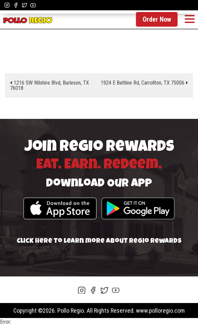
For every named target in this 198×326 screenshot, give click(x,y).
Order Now (157, 19)
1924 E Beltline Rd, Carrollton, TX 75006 (142, 83)
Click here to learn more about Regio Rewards (99, 241)
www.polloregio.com (160, 310)
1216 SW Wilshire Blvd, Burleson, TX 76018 (49, 85)
